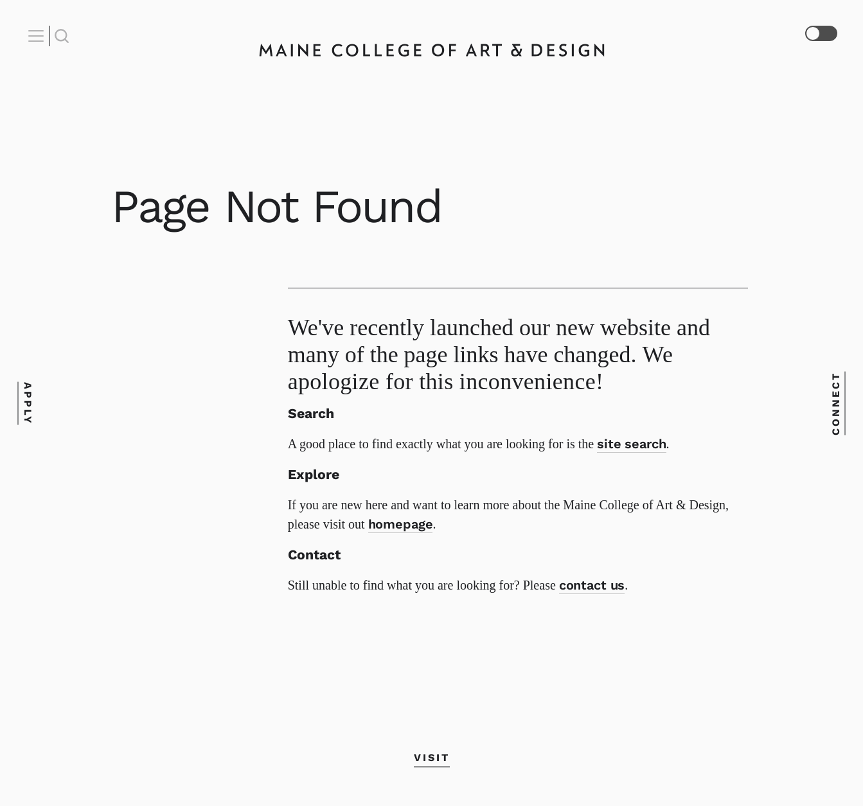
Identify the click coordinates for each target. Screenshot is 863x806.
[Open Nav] (38, 36)
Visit (432, 757)
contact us (592, 585)
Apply (28, 403)
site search (631, 443)
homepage (400, 524)
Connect (835, 403)
